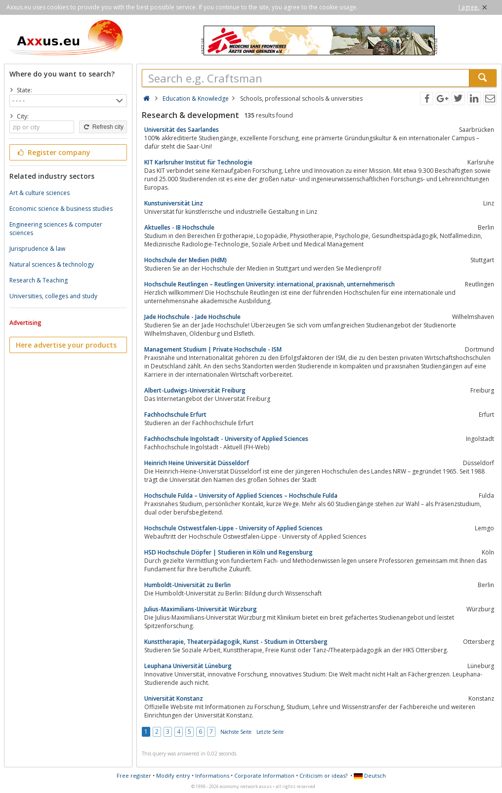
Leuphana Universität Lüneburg (188, 666)
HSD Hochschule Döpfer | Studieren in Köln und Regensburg (228, 552)
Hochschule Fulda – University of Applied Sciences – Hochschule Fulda (240, 495)
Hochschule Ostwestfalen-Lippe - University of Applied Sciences (233, 528)
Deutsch (370, 775)
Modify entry (173, 775)
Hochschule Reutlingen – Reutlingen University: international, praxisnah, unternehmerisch (269, 284)
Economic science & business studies (61, 208)
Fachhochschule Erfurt (175, 414)
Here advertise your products (66, 345)
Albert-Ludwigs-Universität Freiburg (195, 390)
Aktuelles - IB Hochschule (179, 227)
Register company (53, 152)
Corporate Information (264, 775)
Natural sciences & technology (51, 264)
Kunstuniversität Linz (173, 203)
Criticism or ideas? (323, 775)
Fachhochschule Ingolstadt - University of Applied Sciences (226, 439)
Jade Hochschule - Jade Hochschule (192, 317)
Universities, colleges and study (53, 296)
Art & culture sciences (39, 193)
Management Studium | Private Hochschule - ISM (213, 349)
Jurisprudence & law (37, 248)
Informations (212, 775)
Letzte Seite (270, 731)
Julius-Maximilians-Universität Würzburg (200, 609)
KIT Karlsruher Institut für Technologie (198, 162)
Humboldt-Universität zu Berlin (187, 585)
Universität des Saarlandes (181, 129)
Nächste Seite (235, 731)
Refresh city (103, 126)
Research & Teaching (38, 280)
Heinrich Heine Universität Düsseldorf (196, 463)
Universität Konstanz (173, 698)
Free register (134, 775)
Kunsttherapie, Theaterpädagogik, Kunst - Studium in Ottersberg (236, 641)
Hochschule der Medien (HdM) (185, 260)
